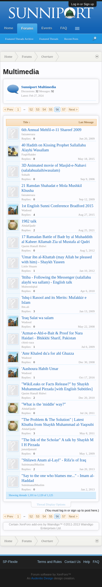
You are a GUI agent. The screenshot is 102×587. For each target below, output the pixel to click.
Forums (27, 28)
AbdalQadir (28, 225)
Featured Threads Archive (19, 39)
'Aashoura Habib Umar (39, 368)
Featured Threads (48, 39)
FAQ (63, 28)
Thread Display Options (51, 504)
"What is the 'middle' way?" (43, 404)
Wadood (26, 210)
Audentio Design (42, 578)
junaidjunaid (28, 449)
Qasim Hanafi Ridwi (33, 246)
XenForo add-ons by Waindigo (39, 524)
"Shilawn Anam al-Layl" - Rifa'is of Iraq (53, 460)
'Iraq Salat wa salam (37, 318)
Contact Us (72, 562)
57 (63, 109)
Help (86, 562)
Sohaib (25, 174)
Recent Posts (71, 39)
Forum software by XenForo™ (51, 574)
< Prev (8, 109)
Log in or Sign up (82, 4)
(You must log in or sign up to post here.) (72, 510)
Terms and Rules (49, 562)
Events (46, 28)
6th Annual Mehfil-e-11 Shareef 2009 (51, 130)
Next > (73, 109)
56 (57, 109)
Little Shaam (29, 266)
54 (44, 109)
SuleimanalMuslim (32, 464)
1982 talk (28, 221)
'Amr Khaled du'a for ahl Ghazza (47, 353)
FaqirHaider (28, 154)
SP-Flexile (10, 562)
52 (31, 109)
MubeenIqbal (29, 286)
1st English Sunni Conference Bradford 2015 (57, 206)
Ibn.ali (25, 306)
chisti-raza (27, 342)
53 (37, 109)
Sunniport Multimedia (38, 87)
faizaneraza (28, 134)
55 (50, 109)
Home (8, 28)
